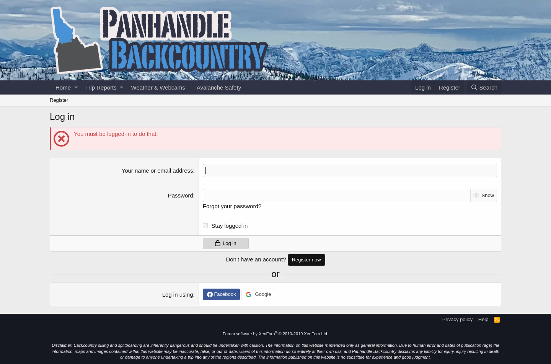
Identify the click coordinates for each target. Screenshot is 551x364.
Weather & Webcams (158, 87)
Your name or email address (157, 170)
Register (59, 100)
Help (483, 319)
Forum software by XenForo (275, 333)
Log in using (177, 294)
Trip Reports (101, 87)
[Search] (484, 87)
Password (180, 195)
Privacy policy (457, 319)
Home (63, 87)
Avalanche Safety (219, 87)
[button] (76, 87)
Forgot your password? (232, 206)
